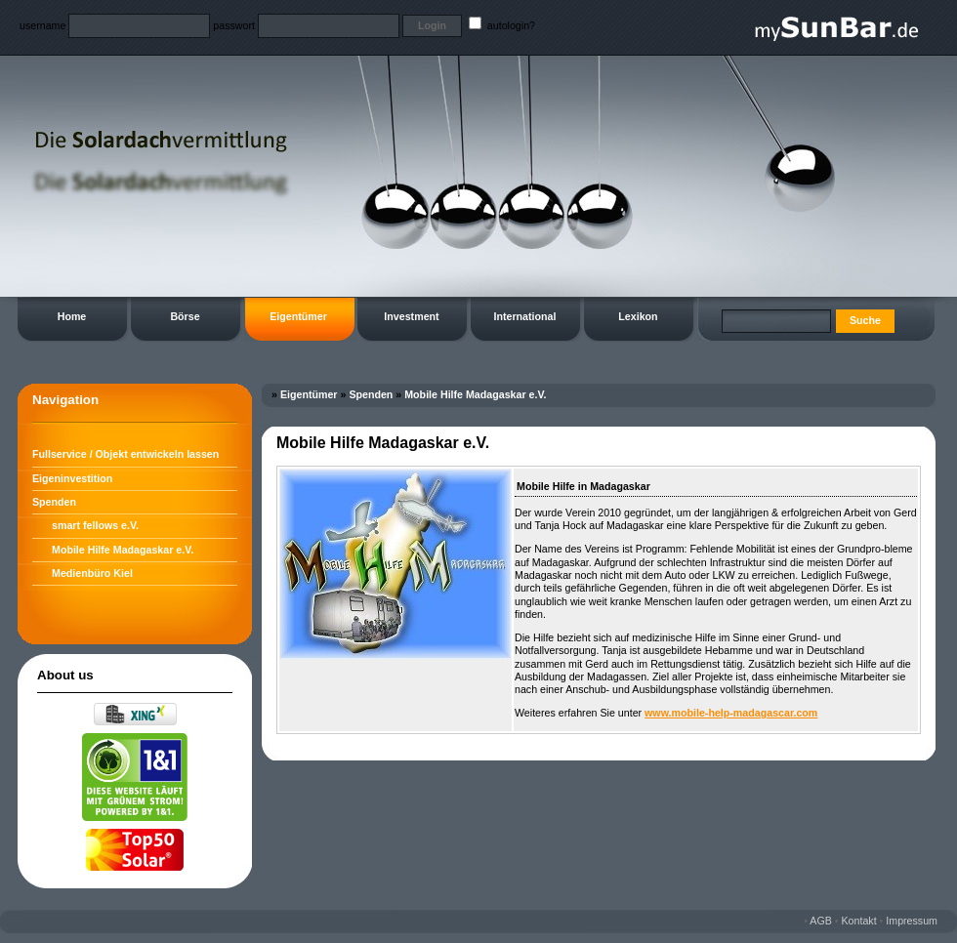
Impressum (911, 920)
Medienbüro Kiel (92, 573)
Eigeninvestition (72, 478)
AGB (821, 920)
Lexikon (637, 316)
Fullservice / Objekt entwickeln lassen (125, 454)
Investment (411, 316)
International (525, 316)
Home (72, 316)
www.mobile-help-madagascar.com (731, 712)
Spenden (54, 502)
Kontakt (859, 920)
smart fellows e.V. (95, 525)
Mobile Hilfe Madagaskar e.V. (122, 549)
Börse (184, 316)
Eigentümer (298, 316)
